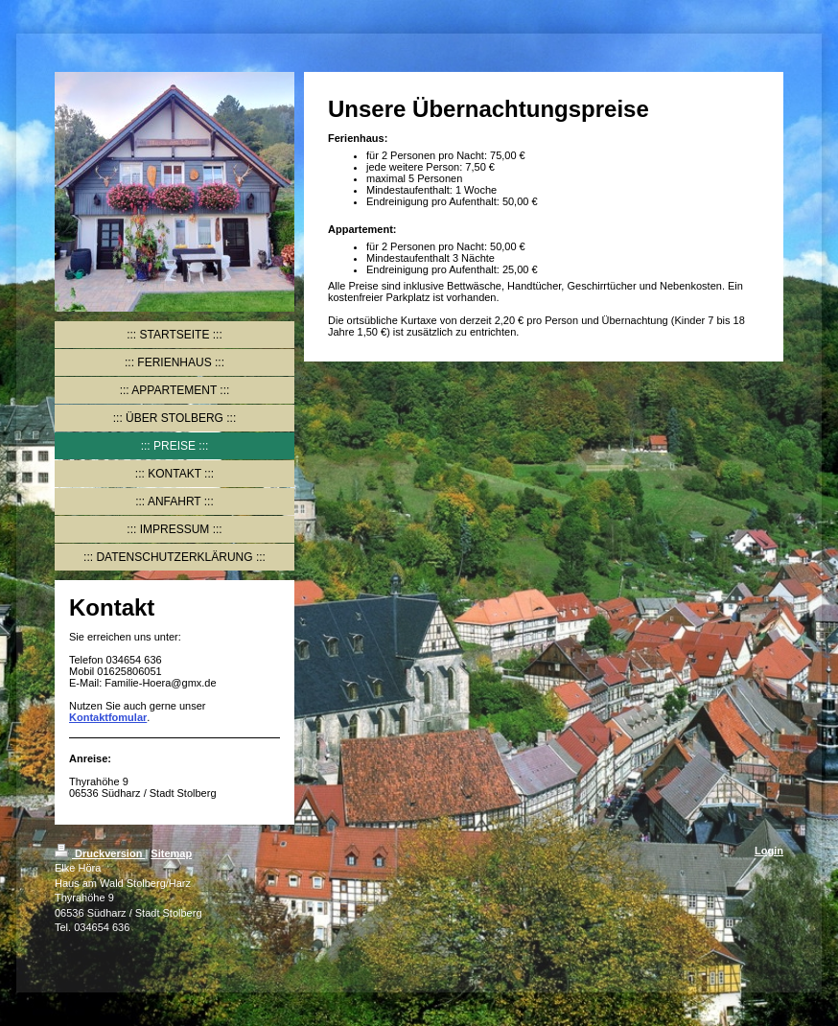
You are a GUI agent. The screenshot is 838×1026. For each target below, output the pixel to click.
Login (769, 850)
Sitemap (171, 853)
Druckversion (100, 853)
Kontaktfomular (108, 717)
